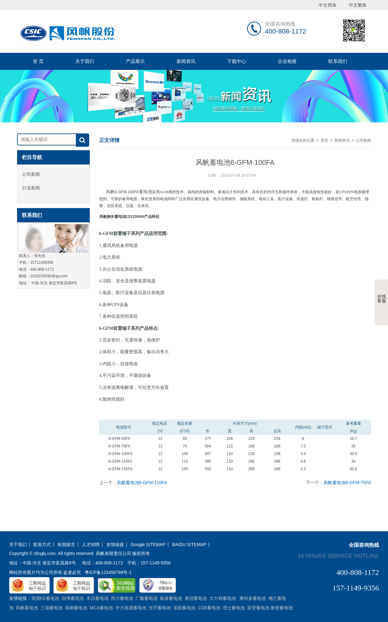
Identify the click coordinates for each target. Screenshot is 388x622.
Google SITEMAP (148, 544)
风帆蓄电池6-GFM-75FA (347, 482)
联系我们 (337, 61)
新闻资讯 (185, 61)
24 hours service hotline (338, 555)
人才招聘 (91, 544)
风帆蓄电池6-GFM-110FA (142, 482)
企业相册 (287, 61)
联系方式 (42, 544)
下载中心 (236, 61)
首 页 (38, 61)
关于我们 (84, 61)
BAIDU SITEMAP (189, 544)
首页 (324, 140)
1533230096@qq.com (49, 276)
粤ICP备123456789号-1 (108, 572)
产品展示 (135, 61)
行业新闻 (31, 187)
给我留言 (66, 544)
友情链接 (115, 544)
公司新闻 (31, 174)
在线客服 (381, 293)
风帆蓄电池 (129, 191)
